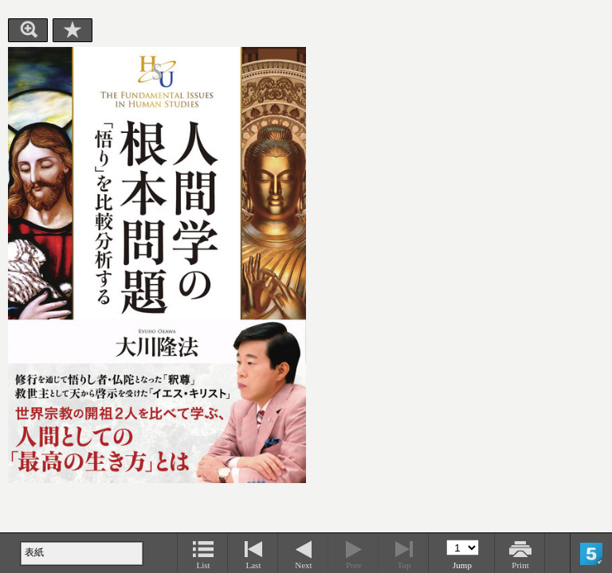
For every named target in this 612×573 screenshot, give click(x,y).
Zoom (28, 30)
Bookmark (72, 30)
